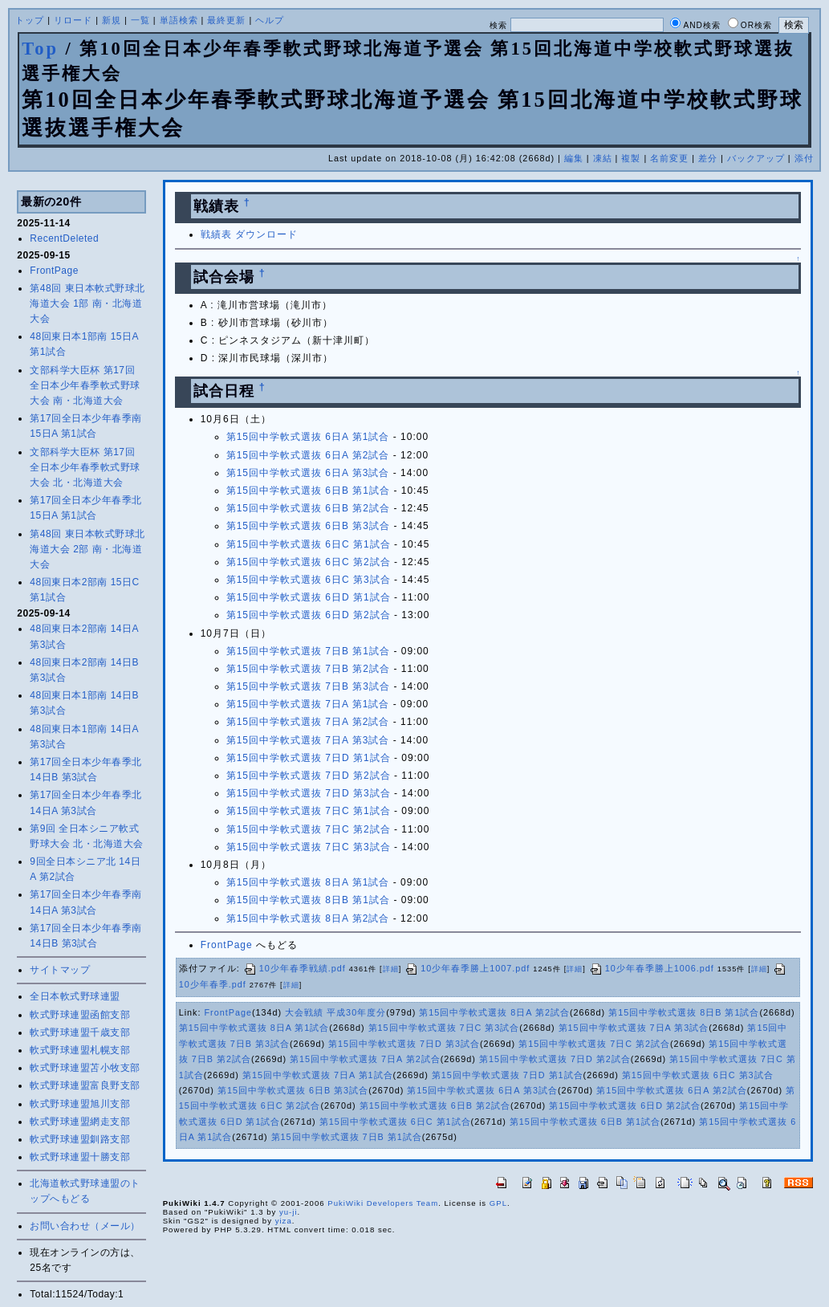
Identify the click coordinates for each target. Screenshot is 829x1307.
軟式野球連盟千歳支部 (80, 1032)
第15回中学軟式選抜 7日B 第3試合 (308, 686)
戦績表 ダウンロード (249, 234)
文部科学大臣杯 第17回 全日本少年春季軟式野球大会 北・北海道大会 (85, 467)
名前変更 (669, 158)
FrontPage (54, 270)
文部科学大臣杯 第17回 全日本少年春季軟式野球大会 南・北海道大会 (85, 385)
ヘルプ (269, 20)
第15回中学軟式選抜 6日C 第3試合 (308, 579)
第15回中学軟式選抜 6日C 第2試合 (308, 562)
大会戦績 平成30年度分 (335, 1012)
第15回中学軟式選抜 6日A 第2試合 (308, 455)
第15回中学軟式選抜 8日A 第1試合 (308, 882)
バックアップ (756, 158)
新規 (111, 20)
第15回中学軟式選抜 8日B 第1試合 (308, 900)
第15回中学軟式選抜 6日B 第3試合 (308, 525)
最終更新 (226, 20)
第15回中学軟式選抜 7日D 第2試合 (308, 775)
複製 (630, 158)
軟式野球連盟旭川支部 (80, 1104)
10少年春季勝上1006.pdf (651, 968)
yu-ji (288, 1211)
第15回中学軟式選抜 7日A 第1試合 (308, 704)
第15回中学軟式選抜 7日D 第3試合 (308, 793)
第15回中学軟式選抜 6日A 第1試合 (308, 436)
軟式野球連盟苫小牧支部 (85, 1067)
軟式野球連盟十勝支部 (80, 1156)
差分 (707, 158)
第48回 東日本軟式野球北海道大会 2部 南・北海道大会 (87, 549)
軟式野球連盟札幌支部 (80, 1050)
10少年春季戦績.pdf (294, 968)
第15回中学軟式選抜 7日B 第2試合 (308, 668)
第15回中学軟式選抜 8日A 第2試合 (308, 918)
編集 (573, 158)
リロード (73, 20)
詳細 (391, 969)
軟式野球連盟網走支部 (80, 1121)
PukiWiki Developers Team (382, 1203)
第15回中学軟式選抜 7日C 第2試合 (308, 829)
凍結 (602, 158)
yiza (283, 1220)
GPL (498, 1203)
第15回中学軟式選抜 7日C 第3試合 (308, 847)
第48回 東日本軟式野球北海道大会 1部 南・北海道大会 (87, 303)
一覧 (140, 20)
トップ (29, 20)
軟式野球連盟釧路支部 (80, 1139)
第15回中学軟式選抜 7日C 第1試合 (308, 810)
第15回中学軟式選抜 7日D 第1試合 (308, 757)
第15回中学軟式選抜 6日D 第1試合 (308, 597)
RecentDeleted (64, 238)
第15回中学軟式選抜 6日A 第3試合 (308, 472)
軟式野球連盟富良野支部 (85, 1085)
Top (40, 49)
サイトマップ (60, 969)
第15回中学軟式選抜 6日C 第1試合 (308, 544)
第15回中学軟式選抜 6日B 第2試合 (308, 508)
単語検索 (179, 20)
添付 (804, 158)
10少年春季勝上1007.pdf (467, 968)
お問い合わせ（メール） (85, 1226)
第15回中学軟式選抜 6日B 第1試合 (308, 490)
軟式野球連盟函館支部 (80, 1014)
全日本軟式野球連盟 (75, 996)
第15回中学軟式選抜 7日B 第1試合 (308, 651)
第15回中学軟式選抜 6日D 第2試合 (308, 615)
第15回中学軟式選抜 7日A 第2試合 (308, 721)
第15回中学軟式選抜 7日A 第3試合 (308, 740)
